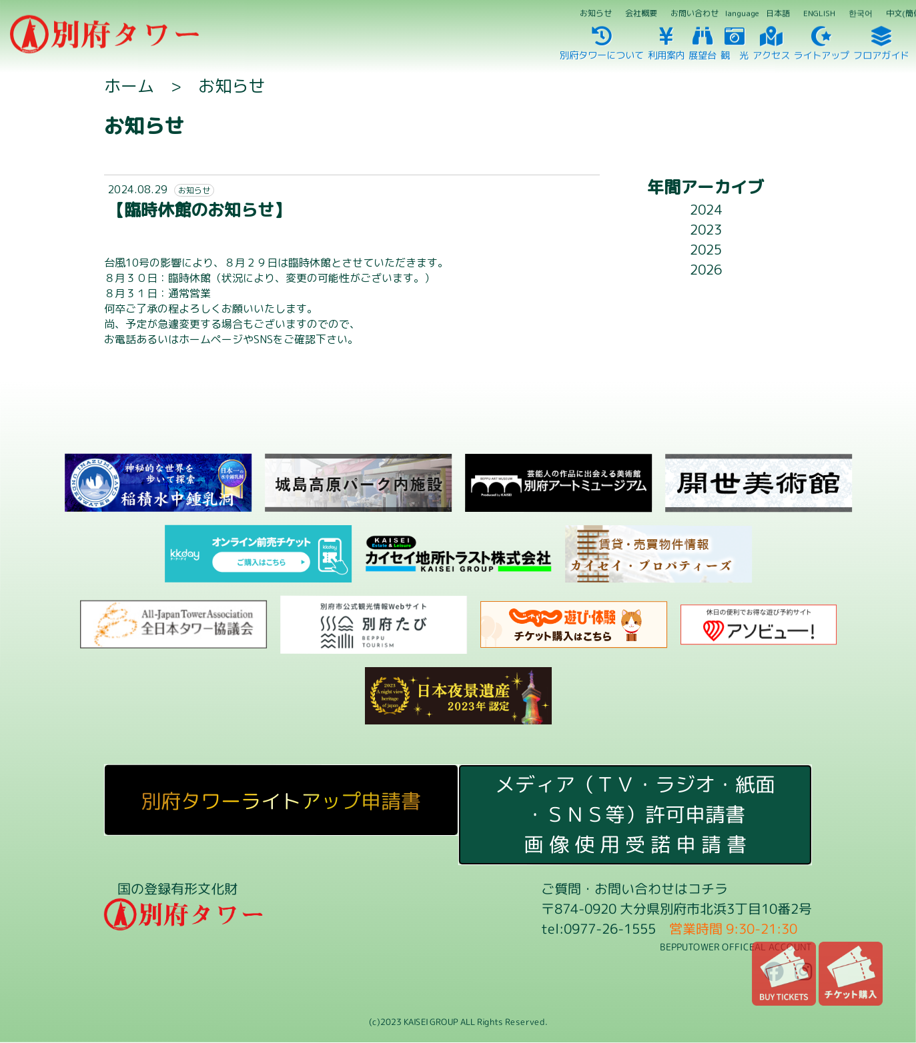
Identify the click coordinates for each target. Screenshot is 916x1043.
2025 (706, 249)
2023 (706, 229)
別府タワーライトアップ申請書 (281, 801)
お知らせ (596, 13)
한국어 (861, 13)
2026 (706, 269)
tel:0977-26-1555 (598, 928)
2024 (706, 209)
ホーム (129, 85)
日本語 (778, 13)
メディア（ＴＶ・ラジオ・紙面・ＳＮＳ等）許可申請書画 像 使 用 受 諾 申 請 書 (635, 814)
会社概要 (641, 13)
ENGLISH (819, 13)
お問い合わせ (694, 13)
